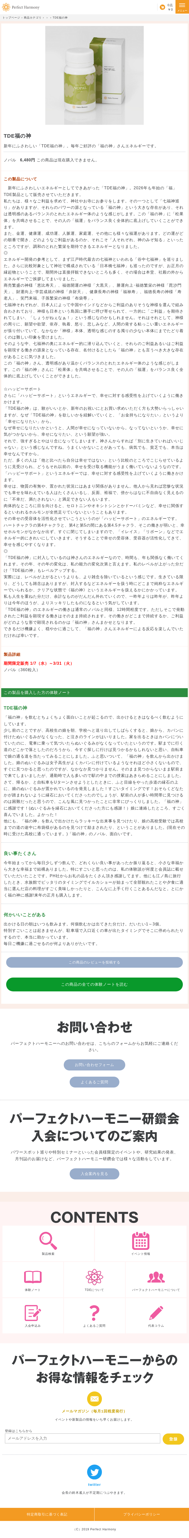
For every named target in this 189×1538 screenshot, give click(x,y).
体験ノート (32, 1279)
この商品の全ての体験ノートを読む (94, 984)
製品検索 (48, 1243)
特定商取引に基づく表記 (47, 1514)
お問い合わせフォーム (94, 1065)
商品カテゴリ (33, 17)
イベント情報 (141, 1243)
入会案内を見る (94, 1174)
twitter (94, 1480)
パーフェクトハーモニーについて (156, 1279)
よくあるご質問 (94, 1082)
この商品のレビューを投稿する (94, 962)
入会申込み (32, 1315)
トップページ (11, 17)
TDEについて (94, 1279)
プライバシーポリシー (141, 1514)
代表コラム (156, 1315)
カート (165, 7)
